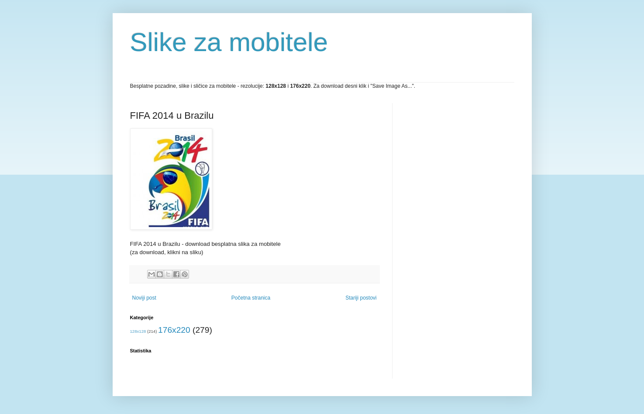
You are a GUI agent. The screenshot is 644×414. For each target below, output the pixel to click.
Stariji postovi (360, 298)
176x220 (174, 330)
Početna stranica (250, 298)
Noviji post (144, 298)
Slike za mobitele (229, 42)
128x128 (138, 331)
